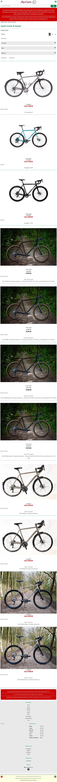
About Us (28, 714)
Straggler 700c (28, 223)
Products (2, 22)
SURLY (2, 164)
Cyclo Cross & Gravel (12, 22)
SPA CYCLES (4, 109)
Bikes (6, 22)
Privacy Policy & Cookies (28, 718)
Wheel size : (28, 53)
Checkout (28, 707)
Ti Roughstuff (28, 112)
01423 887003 (29, 760)
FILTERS (3, 34)
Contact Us (28, 712)
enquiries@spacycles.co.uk (29, 767)
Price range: (28, 43)
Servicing (28, 710)
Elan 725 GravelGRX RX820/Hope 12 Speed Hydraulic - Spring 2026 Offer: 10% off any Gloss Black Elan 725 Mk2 (28, 456)
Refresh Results (4, 38)
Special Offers (29, 708)
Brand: (28, 48)
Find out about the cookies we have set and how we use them (28, 780)
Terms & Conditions (28, 716)
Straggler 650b (28, 167)
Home (28, 720)
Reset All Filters (12, 57)
